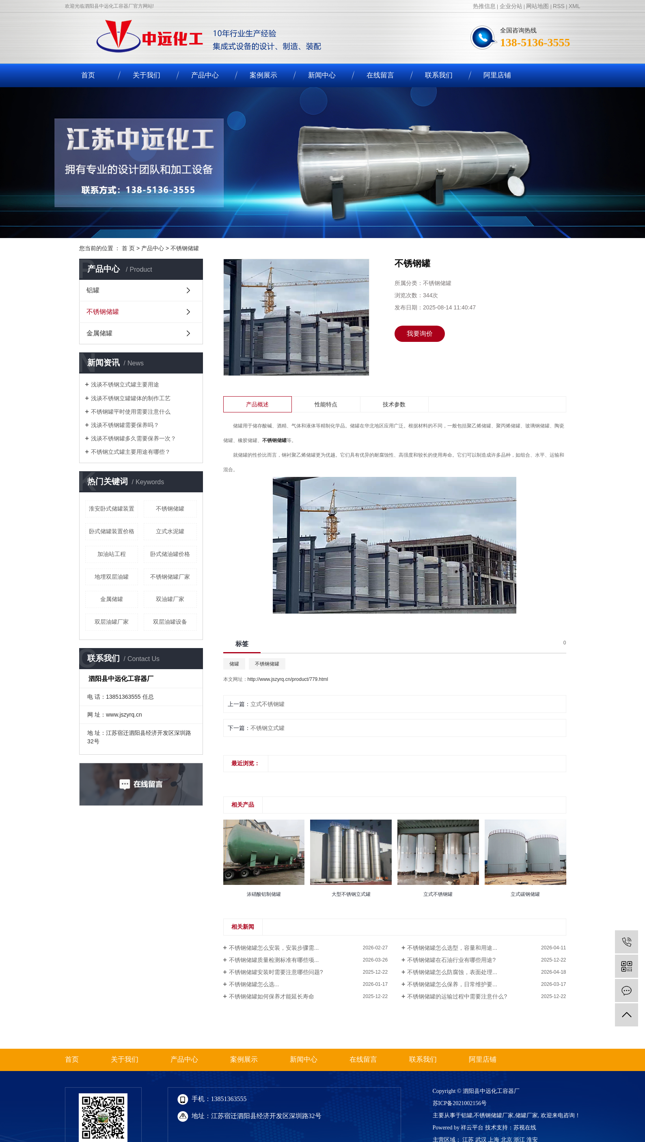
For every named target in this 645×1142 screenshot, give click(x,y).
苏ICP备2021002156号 (460, 1103)
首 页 (128, 248)
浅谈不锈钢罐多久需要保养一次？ (133, 438)
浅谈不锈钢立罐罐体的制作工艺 (130, 398)
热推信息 (484, 6)
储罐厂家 (526, 1115)
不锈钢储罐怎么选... (254, 984)
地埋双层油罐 (112, 576)
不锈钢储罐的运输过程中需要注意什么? (457, 996)
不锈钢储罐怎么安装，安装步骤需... (274, 948)
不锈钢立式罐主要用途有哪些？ (130, 452)
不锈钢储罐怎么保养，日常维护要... (452, 984)
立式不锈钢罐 (267, 704)
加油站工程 (111, 554)
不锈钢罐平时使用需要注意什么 (130, 411)
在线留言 (380, 75)
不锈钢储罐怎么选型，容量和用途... (452, 948)
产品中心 (205, 75)
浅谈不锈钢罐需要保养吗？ (125, 425)
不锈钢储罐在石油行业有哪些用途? (451, 960)
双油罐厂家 (170, 599)
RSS (559, 6)
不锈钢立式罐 (267, 728)
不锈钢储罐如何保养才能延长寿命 (271, 996)
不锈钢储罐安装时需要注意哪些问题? (276, 972)
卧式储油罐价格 (170, 554)
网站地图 (537, 6)
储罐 (234, 664)
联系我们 (439, 75)
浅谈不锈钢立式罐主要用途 (125, 384)
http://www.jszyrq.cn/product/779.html (288, 679)
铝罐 (92, 290)
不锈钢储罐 (184, 248)
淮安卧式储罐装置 (111, 508)
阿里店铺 (497, 75)
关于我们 (146, 75)
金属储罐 (99, 333)
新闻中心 (322, 75)
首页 (88, 75)
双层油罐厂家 (112, 621)
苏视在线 (524, 1128)
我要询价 (420, 333)
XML (574, 6)
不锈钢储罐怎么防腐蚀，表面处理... (452, 972)
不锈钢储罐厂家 (170, 576)
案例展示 (263, 75)
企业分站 (511, 6)
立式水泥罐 (170, 531)
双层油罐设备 (170, 621)
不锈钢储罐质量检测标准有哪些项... (274, 960)
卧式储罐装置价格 (111, 531)
